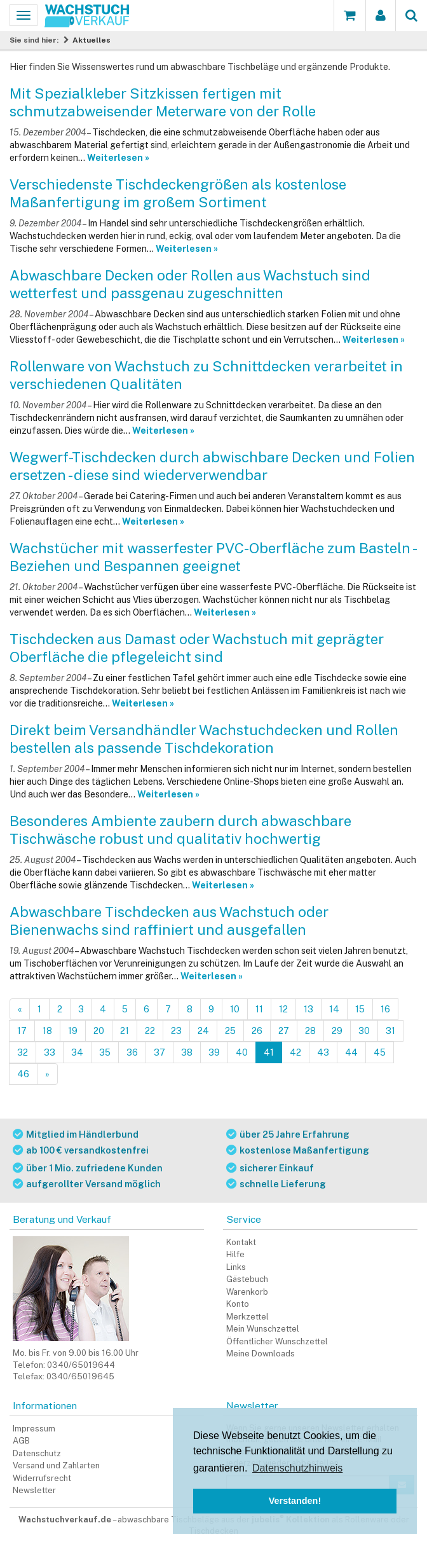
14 (334, 1009)
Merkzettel (247, 1316)
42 (295, 1052)
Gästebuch (247, 1279)
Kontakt (241, 1242)
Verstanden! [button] (295, 1501)
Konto (237, 1304)
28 (310, 1031)
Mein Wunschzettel (262, 1329)
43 (323, 1052)
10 (235, 1009)
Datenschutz (37, 1453)
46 (23, 1074)
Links (236, 1267)
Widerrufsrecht (42, 1478)
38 (187, 1052)
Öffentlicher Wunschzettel (277, 1341)
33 (49, 1052)
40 (242, 1052)
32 (22, 1052)
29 (337, 1031)
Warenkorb (247, 1292)
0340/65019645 (80, 1376)
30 (364, 1031)
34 (77, 1052)
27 (283, 1031)
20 (98, 1031)
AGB (21, 1440)
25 (230, 1031)
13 (308, 1009)
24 (203, 1031)
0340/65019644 (81, 1365)
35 (105, 1052)
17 (22, 1031)
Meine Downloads (260, 1353)
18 (47, 1031)
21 (124, 1031)
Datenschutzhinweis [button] (297, 1468)
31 (390, 1031)
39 (214, 1052)
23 (176, 1031)
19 (73, 1031)
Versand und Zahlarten (56, 1465)
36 (132, 1052)
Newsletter (34, 1490)
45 (380, 1052)
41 (269, 1052)
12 (283, 1009)
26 (257, 1031)
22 (150, 1031)
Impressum (34, 1428)
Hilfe (235, 1254)
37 (159, 1052)
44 (351, 1052)
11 (259, 1009)
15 (360, 1009)
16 (385, 1009)
